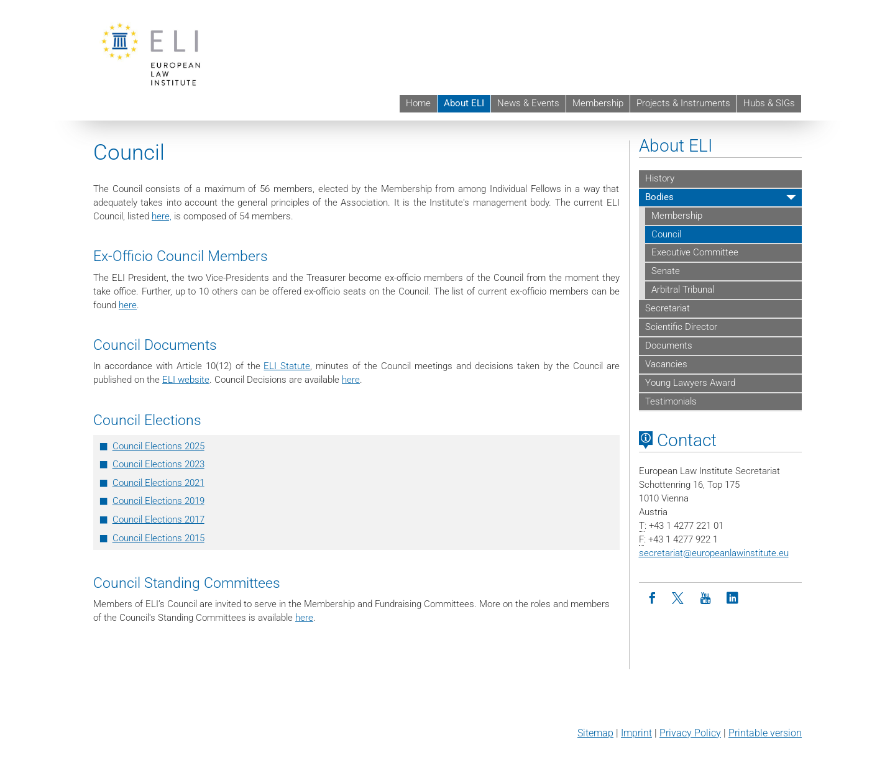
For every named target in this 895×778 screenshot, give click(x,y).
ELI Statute (287, 366)
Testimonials (671, 401)
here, (162, 216)
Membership (597, 103)
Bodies (659, 197)
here (128, 305)
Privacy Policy (690, 733)
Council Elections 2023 (158, 464)
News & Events (528, 103)
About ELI (464, 103)
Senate (665, 271)
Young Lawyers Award (690, 382)
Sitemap (595, 733)
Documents (668, 345)
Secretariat (667, 308)
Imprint (636, 733)
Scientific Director (681, 326)
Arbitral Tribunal (682, 289)
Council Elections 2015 (158, 538)
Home (418, 103)
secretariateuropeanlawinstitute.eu (714, 553)
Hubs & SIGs (769, 103)
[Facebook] (652, 598)
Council (666, 234)
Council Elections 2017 (158, 519)
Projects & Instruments (683, 103)
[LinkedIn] (732, 598)
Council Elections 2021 (158, 482)
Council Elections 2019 (158, 500)
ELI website (185, 379)
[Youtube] (705, 598)
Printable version (765, 733)
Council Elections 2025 (158, 446)
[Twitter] (679, 598)
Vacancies (666, 364)
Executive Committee (694, 252)
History (659, 178)
